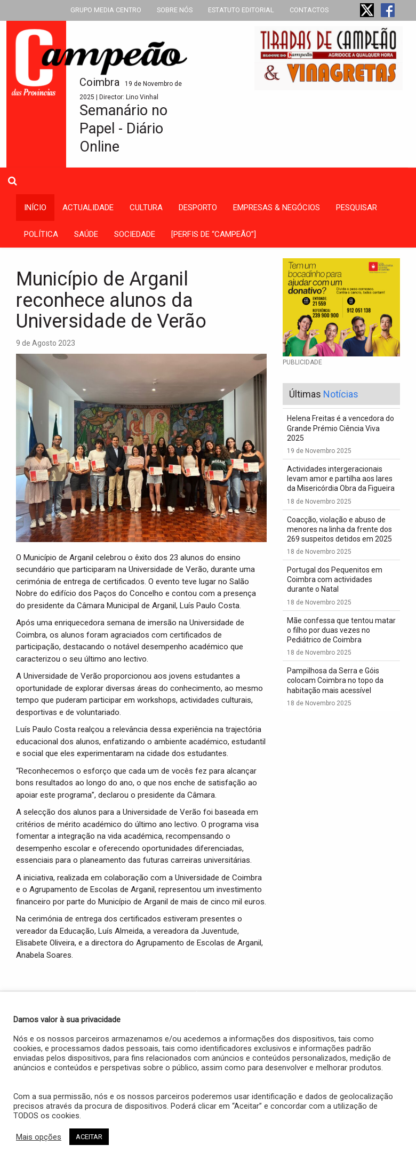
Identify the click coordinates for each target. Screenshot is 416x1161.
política (41, 234)
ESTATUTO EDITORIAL (241, 10)
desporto (198, 207)
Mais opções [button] (38, 1137)
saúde (86, 234)
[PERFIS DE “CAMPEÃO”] (213, 234)
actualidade (88, 207)
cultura (146, 207)
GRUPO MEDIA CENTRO (105, 10)
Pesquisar (356, 207)
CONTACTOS (309, 10)
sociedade (134, 234)
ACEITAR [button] (89, 1137)
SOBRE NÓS (175, 10)
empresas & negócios (276, 207)
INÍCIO (35, 207)
